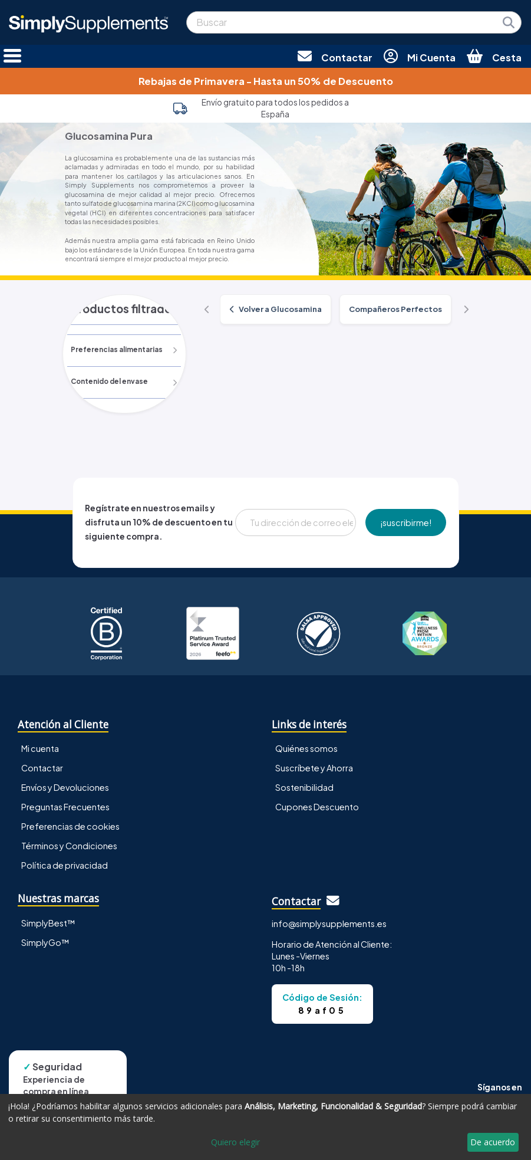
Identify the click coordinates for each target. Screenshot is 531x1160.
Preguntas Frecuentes (65, 806)
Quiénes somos (306, 748)
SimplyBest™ (48, 923)
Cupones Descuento (317, 806)
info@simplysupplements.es (329, 923)
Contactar (42, 768)
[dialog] (265, 1127)
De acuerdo (492, 1142)
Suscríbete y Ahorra (314, 768)
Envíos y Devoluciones (65, 787)
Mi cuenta (40, 748)
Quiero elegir (235, 1142)
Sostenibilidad (304, 787)
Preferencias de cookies (70, 826)
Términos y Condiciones (69, 845)
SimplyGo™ (45, 942)
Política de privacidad (64, 865)
